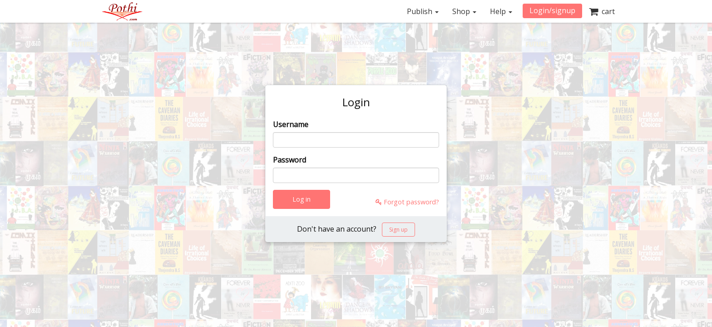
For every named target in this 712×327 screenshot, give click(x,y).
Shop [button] (464, 11)
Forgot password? (407, 202)
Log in (301, 199)
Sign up (398, 229)
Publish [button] (423, 11)
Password (289, 160)
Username (290, 124)
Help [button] (501, 11)
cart (602, 11)
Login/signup (552, 10)
